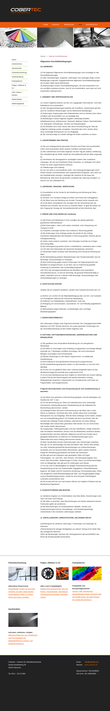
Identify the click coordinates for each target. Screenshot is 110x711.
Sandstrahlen (17, 68)
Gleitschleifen (17, 99)
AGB (80, 25)
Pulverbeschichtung (19, 73)
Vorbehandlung (17, 77)
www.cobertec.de (90, 665)
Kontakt (56, 25)
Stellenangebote (18, 104)
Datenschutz (92, 25)
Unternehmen (17, 64)
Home (45, 25)
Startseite (42, 56)
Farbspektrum (17, 81)
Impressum (69, 25)
